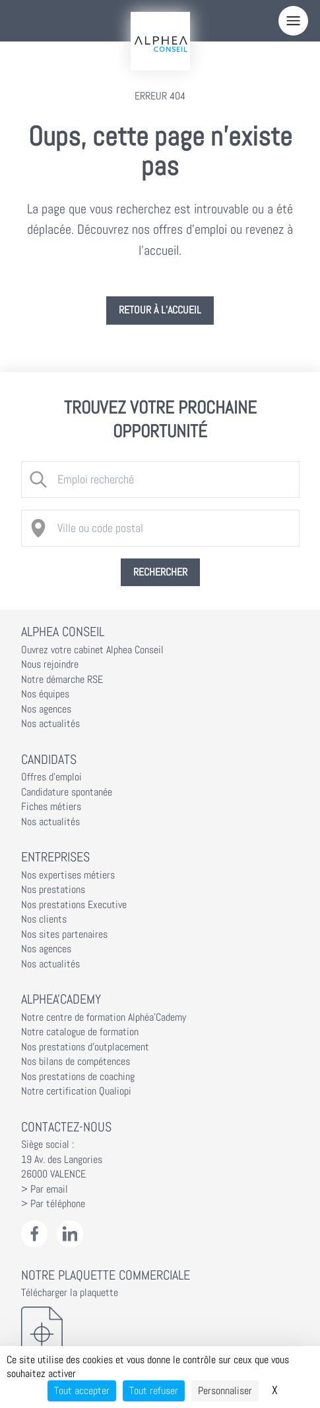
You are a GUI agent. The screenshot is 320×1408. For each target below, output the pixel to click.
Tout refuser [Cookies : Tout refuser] (153, 1390)
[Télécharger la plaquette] (160, 1334)
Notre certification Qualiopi (76, 1091)
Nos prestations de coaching (78, 1076)
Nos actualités (50, 723)
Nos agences (46, 709)
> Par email (44, 1189)
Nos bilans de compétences (75, 1061)
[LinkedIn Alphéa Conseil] (70, 1233)
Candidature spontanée (66, 792)
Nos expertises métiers (68, 875)
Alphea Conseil (62, 631)
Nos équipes (45, 694)
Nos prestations (53, 889)
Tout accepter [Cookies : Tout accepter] (82, 1390)
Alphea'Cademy (61, 999)
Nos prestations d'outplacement (85, 1047)
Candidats (49, 759)
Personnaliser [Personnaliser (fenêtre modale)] (225, 1390)
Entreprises (55, 856)
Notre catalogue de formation (80, 1032)
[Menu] (293, 21)
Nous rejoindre (50, 664)
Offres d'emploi (51, 777)
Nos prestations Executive (74, 904)
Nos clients (44, 919)
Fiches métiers (51, 806)
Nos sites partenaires (64, 934)
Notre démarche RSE (62, 679)
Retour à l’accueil (160, 310)
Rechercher (160, 572)
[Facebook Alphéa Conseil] (34, 1233)
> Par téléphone (53, 1203)
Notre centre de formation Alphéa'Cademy (103, 1017)
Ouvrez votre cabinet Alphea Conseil (92, 650)
